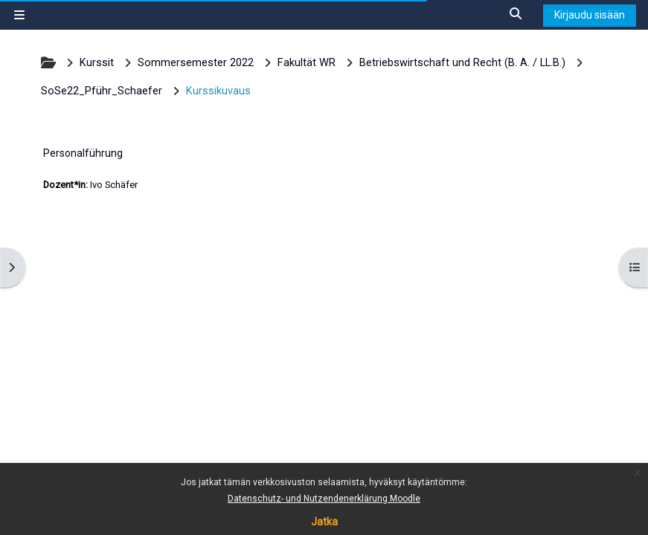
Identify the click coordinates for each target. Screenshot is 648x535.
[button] (516, 14)
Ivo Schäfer (114, 184)
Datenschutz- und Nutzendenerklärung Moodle (324, 498)
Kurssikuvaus (218, 91)
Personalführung (83, 153)
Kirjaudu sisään (589, 15)
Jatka (324, 522)
